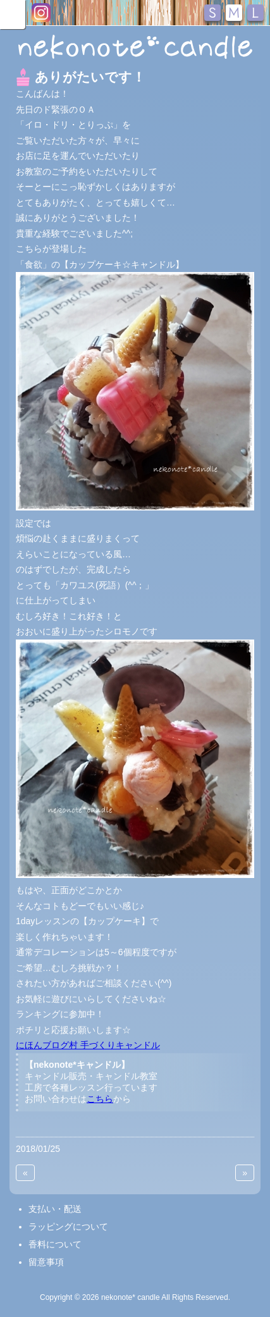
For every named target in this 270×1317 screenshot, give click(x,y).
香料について (55, 1244)
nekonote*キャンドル (135, 47)
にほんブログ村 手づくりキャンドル (88, 1045)
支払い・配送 (55, 1209)
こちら (100, 1099)
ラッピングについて (68, 1226)
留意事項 (46, 1262)
